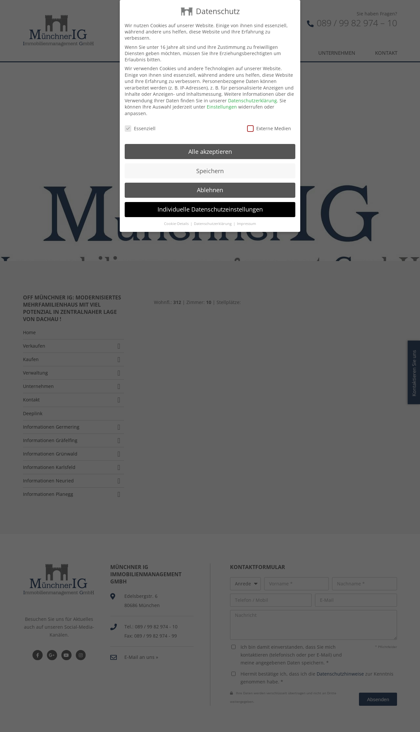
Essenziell (140, 119)
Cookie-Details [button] (177, 214)
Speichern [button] (210, 162)
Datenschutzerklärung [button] (213, 214)
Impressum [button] (246, 214)
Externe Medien (269, 119)
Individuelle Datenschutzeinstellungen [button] (210, 200)
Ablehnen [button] (210, 181)
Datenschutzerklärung (252, 91)
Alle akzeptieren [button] (210, 142)
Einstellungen (222, 98)
